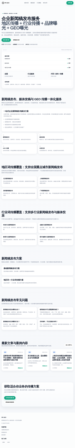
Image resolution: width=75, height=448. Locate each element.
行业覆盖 (39, 2)
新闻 (5, 352)
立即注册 (70, 2)
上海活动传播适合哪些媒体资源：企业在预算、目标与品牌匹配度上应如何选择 (62, 358)
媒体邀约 (4, 434)
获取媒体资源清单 (10, 402)
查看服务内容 (16, 40)
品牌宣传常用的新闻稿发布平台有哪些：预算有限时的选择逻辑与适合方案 (13, 358)
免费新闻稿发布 (5, 429)
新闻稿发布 (4, 432)
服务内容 (26, 2)
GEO (8, 442)
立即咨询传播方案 (10, 397)
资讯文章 (45, 2)
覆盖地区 (33, 2)
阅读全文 (20, 368)
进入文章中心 (69, 345)
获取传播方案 (6, 40)
